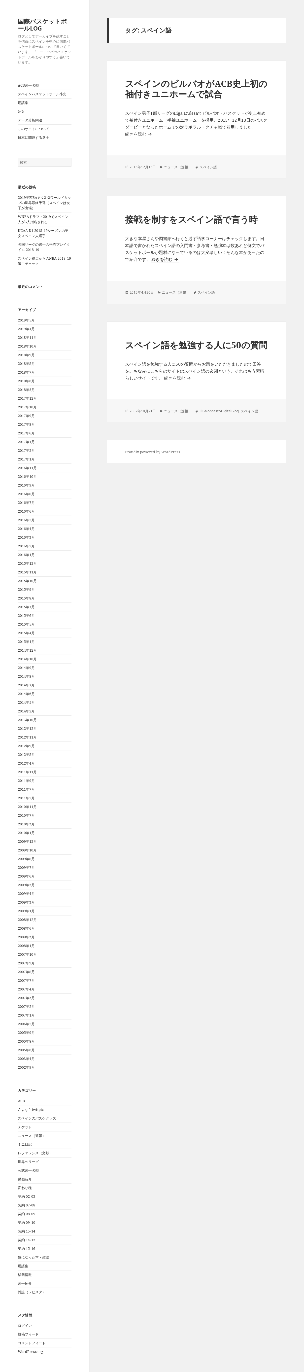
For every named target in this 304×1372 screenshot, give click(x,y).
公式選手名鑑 (28, 1170)
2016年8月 (26, 494)
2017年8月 (26, 424)
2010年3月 (26, 824)
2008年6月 (26, 928)
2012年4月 (26, 763)
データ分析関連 (30, 120)
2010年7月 (26, 815)
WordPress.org (30, 1351)
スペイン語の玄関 (201, 371)
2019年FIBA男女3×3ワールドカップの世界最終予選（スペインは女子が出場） (44, 202)
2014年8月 (26, 676)
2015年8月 (26, 598)
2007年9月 (26, 963)
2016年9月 (26, 485)
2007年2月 (26, 1006)
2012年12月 (27, 728)
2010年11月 (27, 806)
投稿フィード (28, 1334)
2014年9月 (26, 667)
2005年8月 (26, 1041)
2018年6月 (26, 381)
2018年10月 (27, 346)
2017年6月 (26, 433)
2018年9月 (26, 354)
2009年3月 (26, 902)
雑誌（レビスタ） (32, 1292)
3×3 (21, 111)
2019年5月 (26, 320)
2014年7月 (26, 685)
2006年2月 (26, 1023)
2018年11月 (27, 337)
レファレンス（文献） (35, 1153)
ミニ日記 (25, 1144)
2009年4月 (26, 893)
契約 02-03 (26, 1196)
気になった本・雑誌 (33, 1257)
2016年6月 (26, 511)
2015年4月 (26, 633)
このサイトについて (33, 128)
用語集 (23, 102)
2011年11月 (27, 772)
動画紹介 (25, 1179)
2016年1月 (26, 554)
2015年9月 (26, 589)
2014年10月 (27, 659)
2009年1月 (26, 911)
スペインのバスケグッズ (37, 1118)
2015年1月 (26, 641)
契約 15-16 (26, 1248)
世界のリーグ (28, 1161)
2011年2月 (26, 798)
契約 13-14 (26, 1231)
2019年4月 (26, 328)
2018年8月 (26, 363)
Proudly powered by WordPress (152, 452)
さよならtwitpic (31, 1109)
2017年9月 (26, 415)
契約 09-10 (26, 1222)
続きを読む (139, 134)
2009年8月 (26, 858)
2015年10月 (27, 580)
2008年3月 (26, 937)
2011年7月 (26, 789)
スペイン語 (208, 167)
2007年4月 (26, 989)
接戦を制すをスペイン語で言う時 (191, 219)
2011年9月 (26, 780)
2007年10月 (27, 954)
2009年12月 (27, 841)
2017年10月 (27, 407)
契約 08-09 (26, 1213)
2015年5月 (26, 624)
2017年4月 (26, 441)
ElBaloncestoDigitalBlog (219, 411)
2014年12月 (27, 650)
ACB (21, 1100)
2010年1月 (26, 832)
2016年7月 (26, 502)
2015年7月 (26, 606)
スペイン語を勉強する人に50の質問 (196, 345)
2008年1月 (26, 945)
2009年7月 (26, 867)
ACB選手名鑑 (28, 85)
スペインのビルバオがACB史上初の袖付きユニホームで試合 (196, 89)
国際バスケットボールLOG (42, 24)
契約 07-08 (26, 1205)
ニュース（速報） (32, 1135)
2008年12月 (27, 919)
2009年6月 (26, 876)
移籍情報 (25, 1274)
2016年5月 (26, 520)
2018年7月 (26, 372)
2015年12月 (27, 563)
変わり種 (25, 1187)
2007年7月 (26, 980)
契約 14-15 (26, 1239)
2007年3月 (26, 997)
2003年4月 (26, 1058)
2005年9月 (26, 1032)
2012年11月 (27, 737)
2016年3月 (26, 537)
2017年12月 (27, 398)
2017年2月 (26, 450)
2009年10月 (27, 850)
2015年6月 (26, 615)
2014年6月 (26, 693)
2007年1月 (26, 1015)
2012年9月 (26, 745)
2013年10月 (27, 719)
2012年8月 (26, 754)
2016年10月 (27, 476)
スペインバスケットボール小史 (42, 94)
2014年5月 (26, 702)
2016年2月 (26, 546)
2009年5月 (26, 884)
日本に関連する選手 (33, 137)
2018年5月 (26, 389)
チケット (25, 1127)
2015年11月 (27, 572)
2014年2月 (26, 711)
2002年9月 (26, 1067)
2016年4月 (26, 528)
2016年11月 (27, 467)
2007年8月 (26, 971)
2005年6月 (26, 1050)
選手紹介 (25, 1283)
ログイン (25, 1325)
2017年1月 (26, 459)
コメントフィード (32, 1342)
